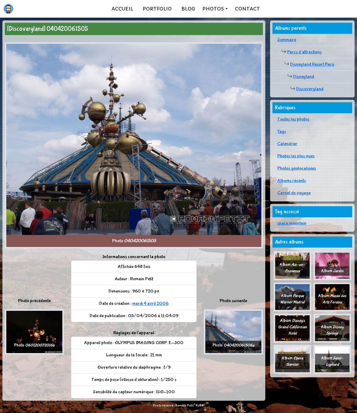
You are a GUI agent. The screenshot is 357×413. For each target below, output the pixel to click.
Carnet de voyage (294, 193)
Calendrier (287, 144)
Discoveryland (309, 89)
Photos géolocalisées (296, 168)
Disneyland (303, 76)
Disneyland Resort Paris (312, 64)
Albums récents (291, 180)
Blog (188, 9)
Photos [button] (213, 9)
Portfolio (157, 9)
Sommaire (286, 40)
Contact (247, 9)
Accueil (122, 9)
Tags (281, 131)
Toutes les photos (293, 119)
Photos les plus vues (295, 156)
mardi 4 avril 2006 (150, 303)
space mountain (291, 223)
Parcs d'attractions (304, 52)
